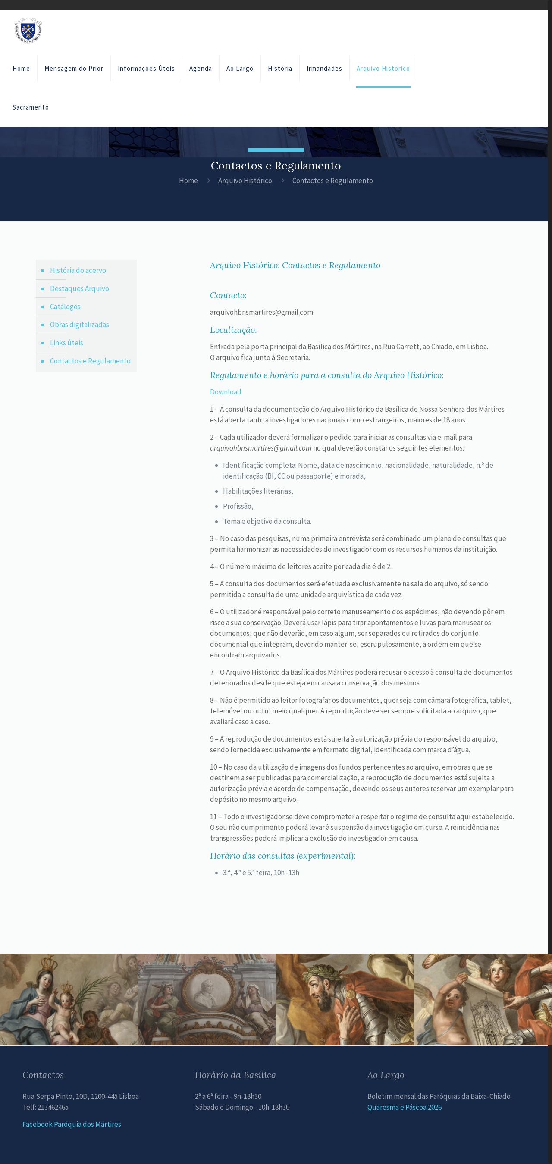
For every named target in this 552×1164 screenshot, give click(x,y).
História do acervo (78, 270)
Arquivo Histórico (245, 180)
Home (188, 180)
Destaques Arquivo (79, 288)
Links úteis (66, 342)
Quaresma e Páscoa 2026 (404, 1107)
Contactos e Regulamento (90, 361)
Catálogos (65, 306)
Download (226, 392)
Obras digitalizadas (79, 324)
